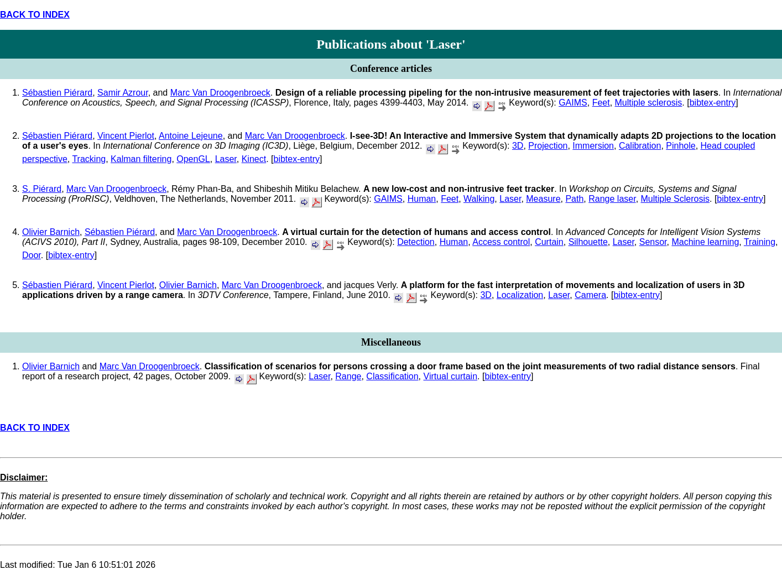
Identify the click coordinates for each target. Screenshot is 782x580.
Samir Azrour (122, 92)
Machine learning (705, 242)
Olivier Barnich (51, 232)
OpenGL (193, 159)
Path (574, 198)
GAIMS (573, 102)
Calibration (640, 145)
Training (759, 242)
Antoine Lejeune (191, 135)
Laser (226, 159)
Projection (547, 145)
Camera (590, 295)
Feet (601, 102)
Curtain (549, 242)
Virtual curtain (451, 376)
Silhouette (588, 242)
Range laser (611, 198)
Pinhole (680, 145)
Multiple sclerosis (648, 102)
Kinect (254, 159)
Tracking (89, 159)
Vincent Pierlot (125, 135)
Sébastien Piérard (57, 92)
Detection (416, 242)
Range (348, 376)
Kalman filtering (141, 159)
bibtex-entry (713, 102)
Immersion (593, 145)
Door (31, 255)
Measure (543, 198)
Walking (478, 198)
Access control (501, 242)
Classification (392, 376)
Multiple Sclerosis (675, 198)
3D (517, 145)
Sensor (653, 242)
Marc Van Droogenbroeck (220, 92)
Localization (520, 295)
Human (422, 198)
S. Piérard (41, 189)
